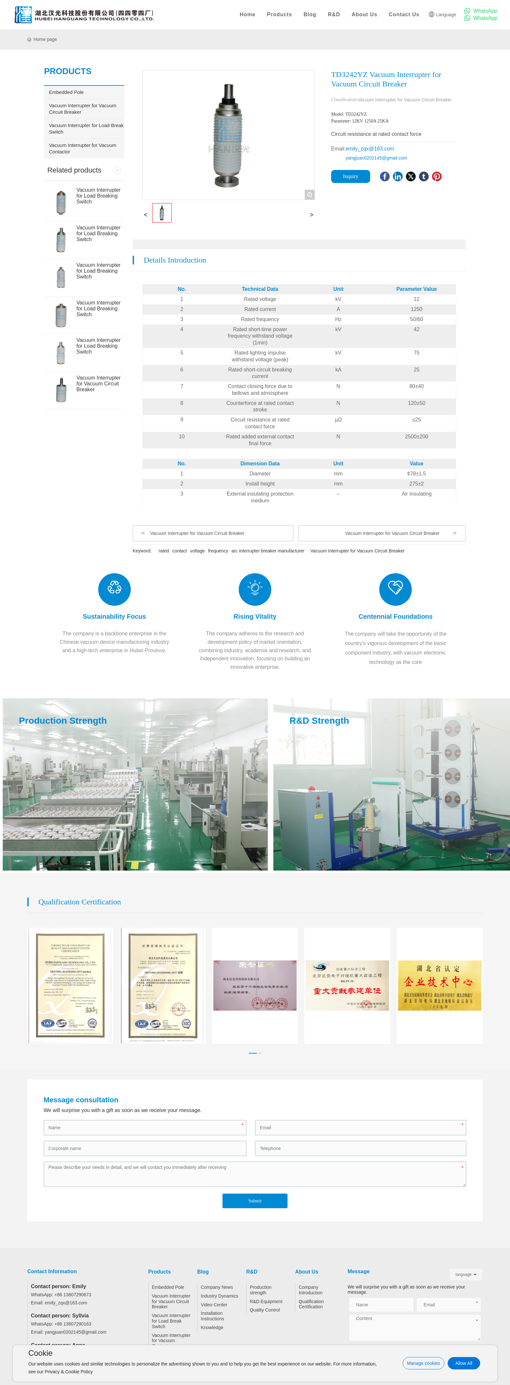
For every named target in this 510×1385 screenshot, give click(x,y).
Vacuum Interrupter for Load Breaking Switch (98, 195)
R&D (334, 14)
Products (279, 14)
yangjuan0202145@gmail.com (376, 158)
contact (179, 550)
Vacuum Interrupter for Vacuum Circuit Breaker (98, 383)
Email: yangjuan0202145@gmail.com (68, 1326)
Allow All (463, 1363)
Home (247, 14)
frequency (218, 550)
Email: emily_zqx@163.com (59, 1297)
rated (164, 550)
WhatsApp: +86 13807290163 (61, 1318)
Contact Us (404, 14)
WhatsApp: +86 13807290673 (61, 1289)
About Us (364, 14)
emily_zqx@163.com (370, 148)
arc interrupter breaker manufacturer (267, 550)
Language (442, 14)
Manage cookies (423, 1363)
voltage (197, 550)
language (464, 1269)
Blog (309, 14)
